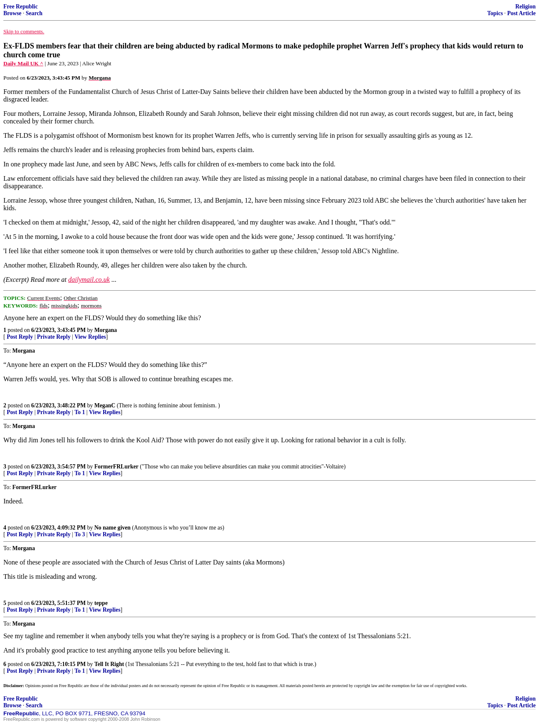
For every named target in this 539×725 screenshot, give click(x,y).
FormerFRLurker (116, 466)
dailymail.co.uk (89, 279)
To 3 (80, 534)
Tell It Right (109, 664)
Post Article (521, 13)
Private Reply (54, 337)
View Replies (90, 337)
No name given (113, 527)
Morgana (105, 330)
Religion (525, 6)
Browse (12, 13)
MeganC (104, 405)
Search (34, 13)
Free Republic (20, 6)
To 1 (80, 412)
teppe (101, 603)
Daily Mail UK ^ (23, 63)
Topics (495, 13)
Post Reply (20, 337)
